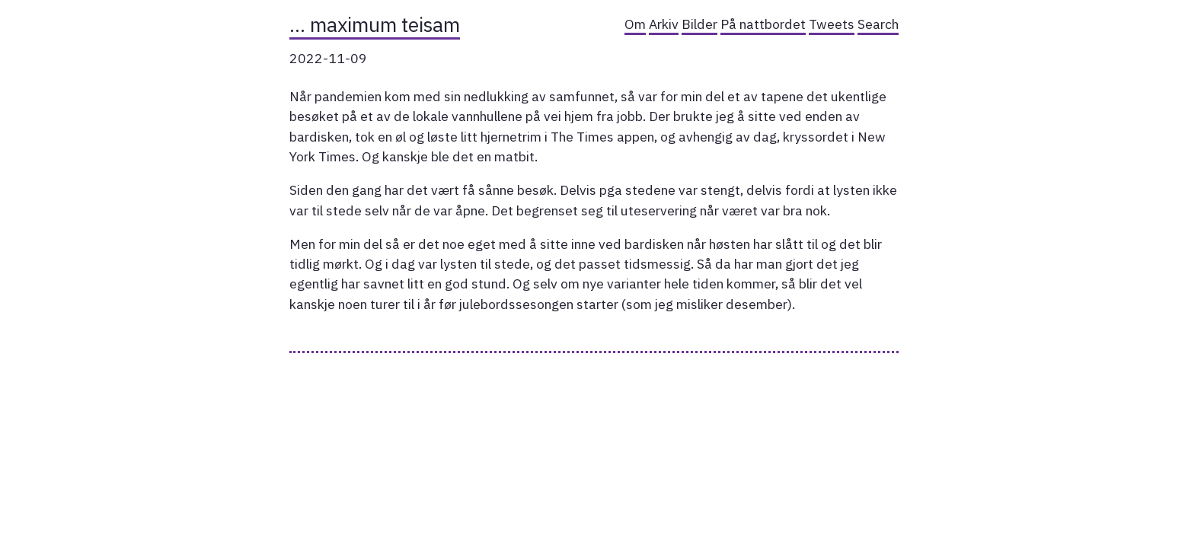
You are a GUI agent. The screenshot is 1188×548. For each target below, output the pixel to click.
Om (635, 24)
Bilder (699, 24)
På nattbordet (763, 24)
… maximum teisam (374, 24)
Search (878, 24)
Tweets (831, 24)
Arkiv (664, 24)
